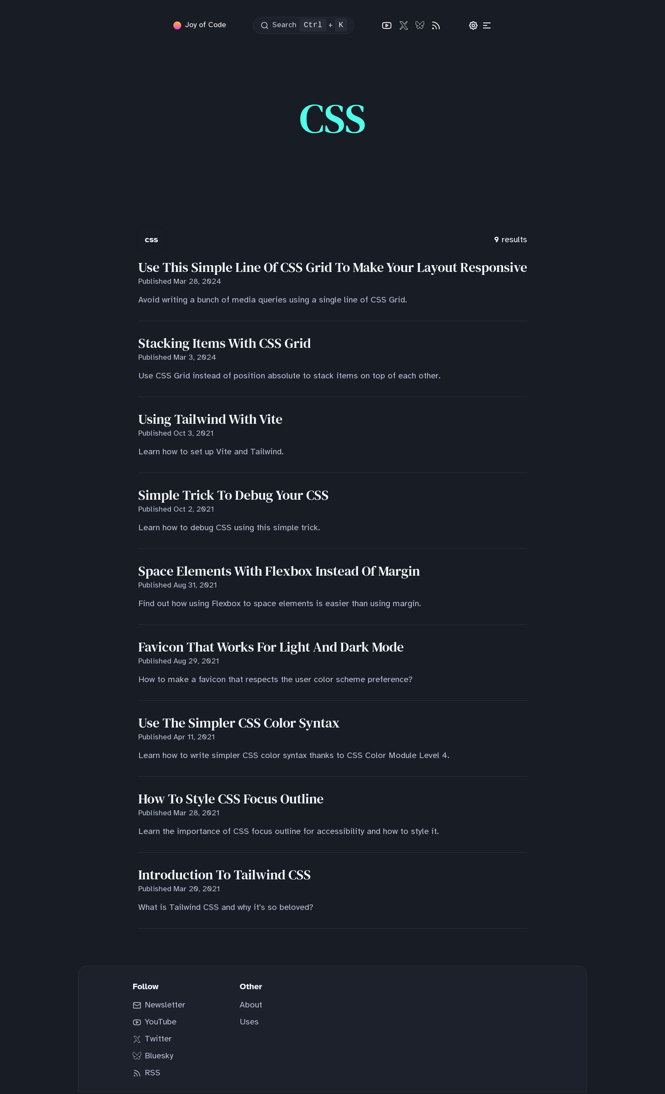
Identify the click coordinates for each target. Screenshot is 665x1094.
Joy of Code (205, 26)
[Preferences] (473, 26)
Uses (249, 1023)
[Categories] (487, 26)
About (251, 1006)
